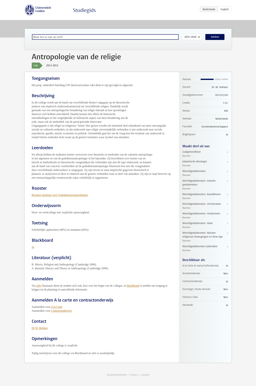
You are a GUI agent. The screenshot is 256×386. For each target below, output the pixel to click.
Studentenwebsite (116, 375)
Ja (33, 247)
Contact (145, 375)
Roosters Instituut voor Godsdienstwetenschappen (60, 195)
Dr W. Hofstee (40, 328)
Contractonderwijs (61, 310)
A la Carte (56, 306)
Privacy (134, 375)
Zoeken (215, 37)
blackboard (133, 285)
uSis (38, 285)
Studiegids (84, 10)
